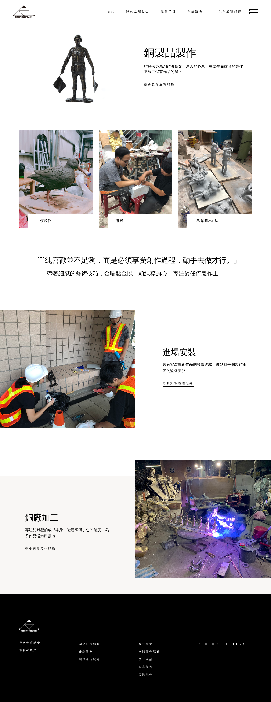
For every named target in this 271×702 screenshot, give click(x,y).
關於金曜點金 (89, 644)
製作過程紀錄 (89, 659)
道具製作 (146, 666)
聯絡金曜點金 (29, 642)
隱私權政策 (28, 650)
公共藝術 (146, 644)
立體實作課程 (149, 651)
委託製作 (146, 674)
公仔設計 (146, 659)
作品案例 (86, 651)
